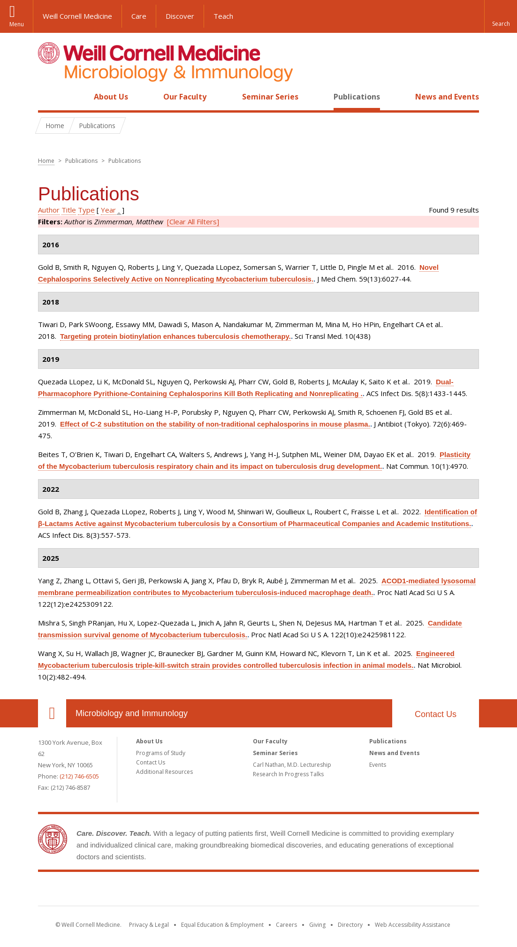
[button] (500, 16)
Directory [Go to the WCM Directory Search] (350, 925)
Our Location (52, 713)
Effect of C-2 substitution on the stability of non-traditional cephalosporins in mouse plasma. (215, 424)
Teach (223, 16)
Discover (180, 16)
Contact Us (435, 714)
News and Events (447, 97)
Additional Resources (164, 772)
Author (49, 209)
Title (68, 209)
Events (377, 765)
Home (48, 96)
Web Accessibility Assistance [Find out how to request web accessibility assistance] (412, 925)
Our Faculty (184, 97)
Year (108, 209)
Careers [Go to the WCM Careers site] (286, 925)
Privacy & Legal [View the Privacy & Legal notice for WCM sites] (149, 925)
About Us (111, 97)
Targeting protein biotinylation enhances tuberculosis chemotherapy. (175, 336)
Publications (357, 97)
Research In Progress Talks (288, 774)
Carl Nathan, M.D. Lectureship (292, 765)
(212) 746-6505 (79, 776)
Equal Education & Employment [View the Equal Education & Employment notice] (222, 925)
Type (86, 209)
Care (138, 16)
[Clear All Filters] (193, 221)
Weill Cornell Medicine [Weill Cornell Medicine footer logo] (258, 890)
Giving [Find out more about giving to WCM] (317, 925)
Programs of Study (160, 753)
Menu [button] (16, 24)
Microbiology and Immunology (132, 713)
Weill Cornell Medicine (77, 16)
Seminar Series (270, 97)
